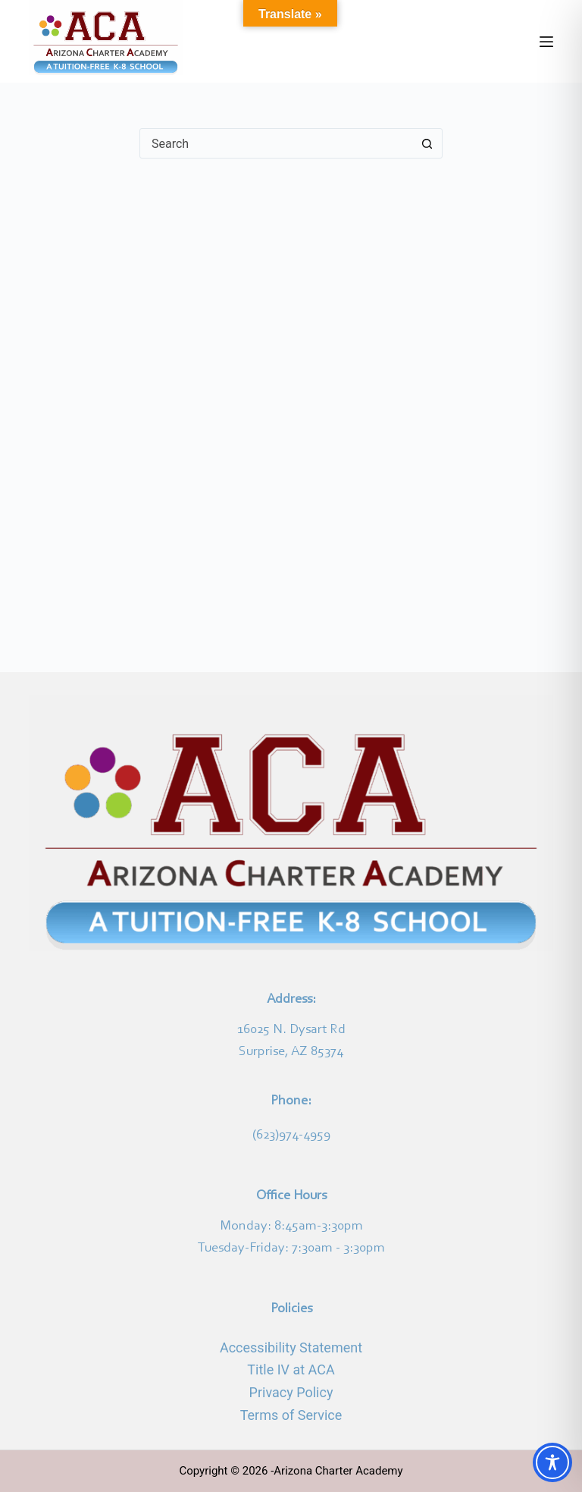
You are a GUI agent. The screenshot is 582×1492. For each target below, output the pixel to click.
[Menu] (546, 42)
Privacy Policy (291, 1392)
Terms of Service (291, 1415)
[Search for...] (275, 143)
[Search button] (426, 143)
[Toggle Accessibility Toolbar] (552, 1462)
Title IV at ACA (290, 1369)
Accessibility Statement (291, 1347)
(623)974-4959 (291, 1135)
